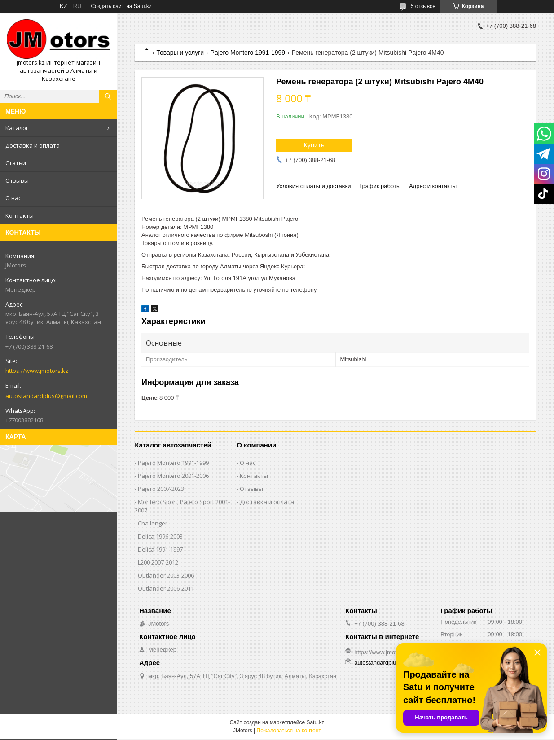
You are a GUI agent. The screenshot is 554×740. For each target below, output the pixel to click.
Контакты (19, 215)
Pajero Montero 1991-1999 (248, 52)
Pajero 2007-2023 (161, 489)
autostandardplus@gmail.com (46, 396)
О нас (13, 198)
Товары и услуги (180, 52)
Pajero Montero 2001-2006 (173, 476)
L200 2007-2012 (158, 562)
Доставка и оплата (32, 145)
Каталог (16, 128)
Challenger (152, 523)
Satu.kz (315, 722)
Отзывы (17, 180)
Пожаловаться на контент (289, 730)
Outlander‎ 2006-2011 (166, 588)
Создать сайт (107, 6)
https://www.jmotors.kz (36, 371)
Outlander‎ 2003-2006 (166, 575)
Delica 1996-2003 (160, 536)
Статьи (15, 163)
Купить (314, 145)
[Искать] (108, 96)
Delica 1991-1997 (160, 549)
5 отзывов (423, 6)
